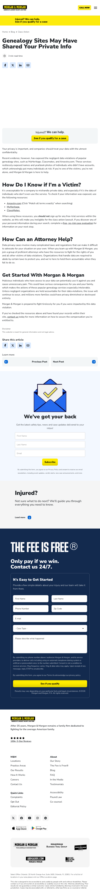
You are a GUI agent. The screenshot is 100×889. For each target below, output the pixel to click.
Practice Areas (18, 776)
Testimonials (57, 794)
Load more (20, 527)
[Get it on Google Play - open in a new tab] (39, 838)
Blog (13, 31)
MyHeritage (13, 217)
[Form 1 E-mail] (50, 628)
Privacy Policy (53, 480)
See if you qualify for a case (50, 148)
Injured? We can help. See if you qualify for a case (31, 20)
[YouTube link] (29, 828)
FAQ (52, 785)
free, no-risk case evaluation (78, 233)
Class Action (23, 31)
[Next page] (74, 372)
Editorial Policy (18, 817)
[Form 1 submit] (50, 694)
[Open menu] (95, 8)
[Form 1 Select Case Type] (50, 638)
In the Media (56, 790)
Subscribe (50, 472)
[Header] (15, 7)
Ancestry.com (14, 213)
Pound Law (56, 807)
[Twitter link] (13, 828)
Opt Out (15, 812)
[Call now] (84, 7)
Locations (16, 771)
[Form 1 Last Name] (69, 609)
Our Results (17, 780)
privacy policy (74, 685)
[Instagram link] (37, 828)
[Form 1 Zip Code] (69, 618)
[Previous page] (25, 372)
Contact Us (16, 794)
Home (5, 31)
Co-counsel (56, 812)
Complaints (17, 807)
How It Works (18, 785)
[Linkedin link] (45, 828)
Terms (49, 685)
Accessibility (56, 803)
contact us (13, 327)
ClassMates (13, 220)
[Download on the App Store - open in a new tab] (20, 838)
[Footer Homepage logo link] (50, 729)
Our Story (55, 771)
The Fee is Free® (59, 776)
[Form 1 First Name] (31, 609)
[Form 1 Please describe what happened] (50, 654)
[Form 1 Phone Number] (31, 618)
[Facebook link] (21, 828)
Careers (15, 790)
